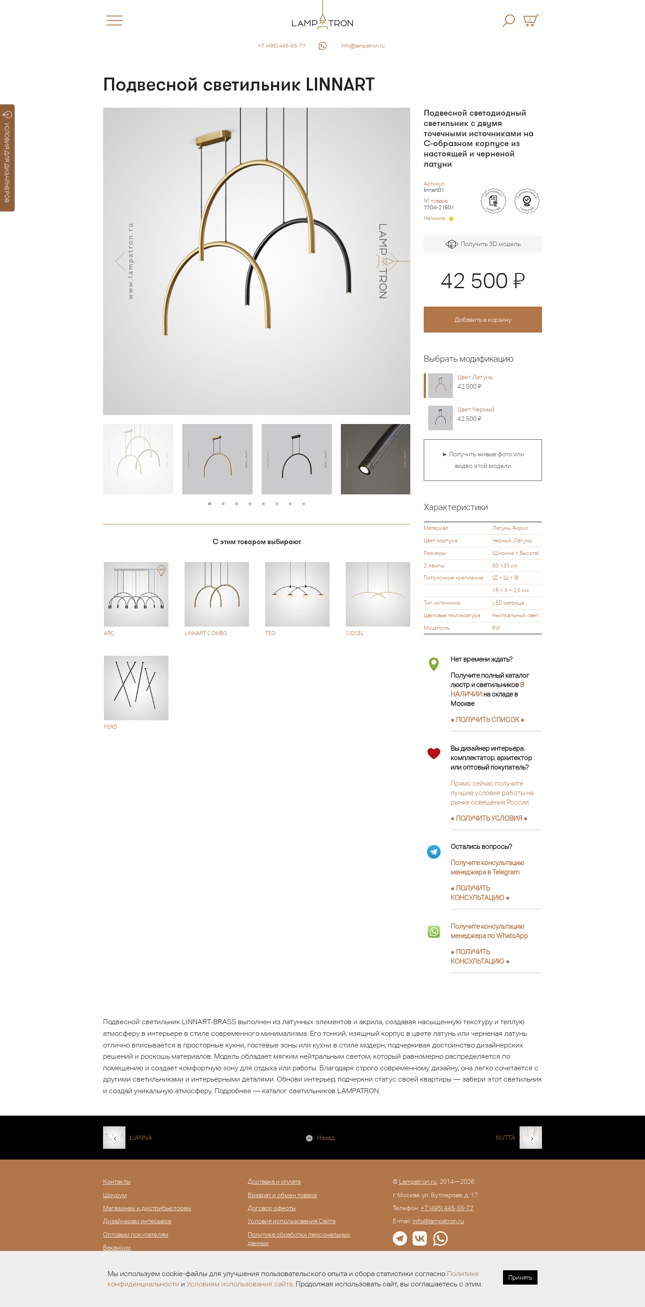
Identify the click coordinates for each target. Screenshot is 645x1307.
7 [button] (290, 504)
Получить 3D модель (483, 244)
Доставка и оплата (274, 1181)
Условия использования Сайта (291, 1221)
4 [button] (249, 504)
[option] (256, 261)
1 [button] (209, 504)
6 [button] (276, 504)
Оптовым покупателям (135, 1234)
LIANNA (141, 1137)
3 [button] (236, 504)
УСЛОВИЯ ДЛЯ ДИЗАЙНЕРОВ (7, 157)
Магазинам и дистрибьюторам (147, 1208)
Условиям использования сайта (239, 1284)
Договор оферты (272, 1208)
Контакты (116, 1181)
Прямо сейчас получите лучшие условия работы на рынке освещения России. (492, 792)
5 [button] (263, 504)
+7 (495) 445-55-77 (281, 46)
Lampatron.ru (418, 1181)
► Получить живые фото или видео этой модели (483, 459)
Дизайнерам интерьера (137, 1221)
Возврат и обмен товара (282, 1195)
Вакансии (117, 1247)
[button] (119, 261)
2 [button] (223, 504)
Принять (520, 1277)
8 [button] (303, 504)
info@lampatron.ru (363, 46)
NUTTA (505, 1137)
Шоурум (115, 1195)
